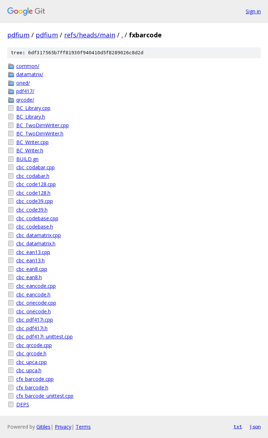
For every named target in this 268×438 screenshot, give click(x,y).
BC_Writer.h (29, 150)
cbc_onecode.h (33, 311)
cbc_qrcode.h (31, 353)
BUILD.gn (27, 159)
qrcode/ (25, 99)
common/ (27, 66)
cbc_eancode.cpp (36, 285)
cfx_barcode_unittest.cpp (44, 395)
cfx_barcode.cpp (35, 378)
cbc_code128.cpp (36, 184)
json (255, 426)
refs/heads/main (89, 35)
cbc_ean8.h (29, 277)
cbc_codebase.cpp (37, 218)
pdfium (18, 35)
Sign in (253, 11)
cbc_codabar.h (32, 175)
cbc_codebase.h (34, 226)
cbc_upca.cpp (31, 362)
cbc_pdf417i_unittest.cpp (44, 336)
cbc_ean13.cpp (33, 252)
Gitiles (43, 426)
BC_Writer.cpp (32, 142)
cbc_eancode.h (33, 294)
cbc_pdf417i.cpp (34, 319)
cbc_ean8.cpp (31, 269)
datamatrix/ (29, 74)
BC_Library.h (30, 116)
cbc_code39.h (32, 209)
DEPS (22, 404)
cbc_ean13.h (30, 260)
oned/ (23, 82)
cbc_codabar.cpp (35, 167)
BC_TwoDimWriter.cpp (42, 125)
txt (237, 426)
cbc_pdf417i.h (32, 328)
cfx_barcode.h (32, 387)
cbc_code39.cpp (34, 201)
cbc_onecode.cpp (36, 302)
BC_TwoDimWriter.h (39, 133)
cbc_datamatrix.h (35, 243)
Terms (83, 426)
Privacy (63, 426)
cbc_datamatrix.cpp (38, 235)
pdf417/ (25, 91)
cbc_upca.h (28, 370)
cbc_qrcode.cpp (34, 345)
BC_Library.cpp (33, 108)
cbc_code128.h (33, 192)
